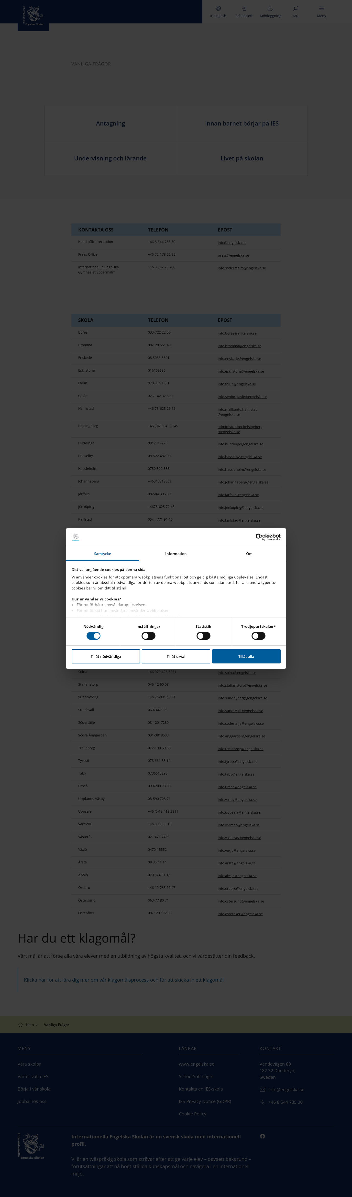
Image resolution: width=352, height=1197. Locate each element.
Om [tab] (249, 553)
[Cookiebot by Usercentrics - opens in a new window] (259, 537)
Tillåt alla (246, 656)
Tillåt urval (176, 656)
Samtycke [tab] (102, 553)
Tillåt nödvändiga (106, 656)
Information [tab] (176, 553)
